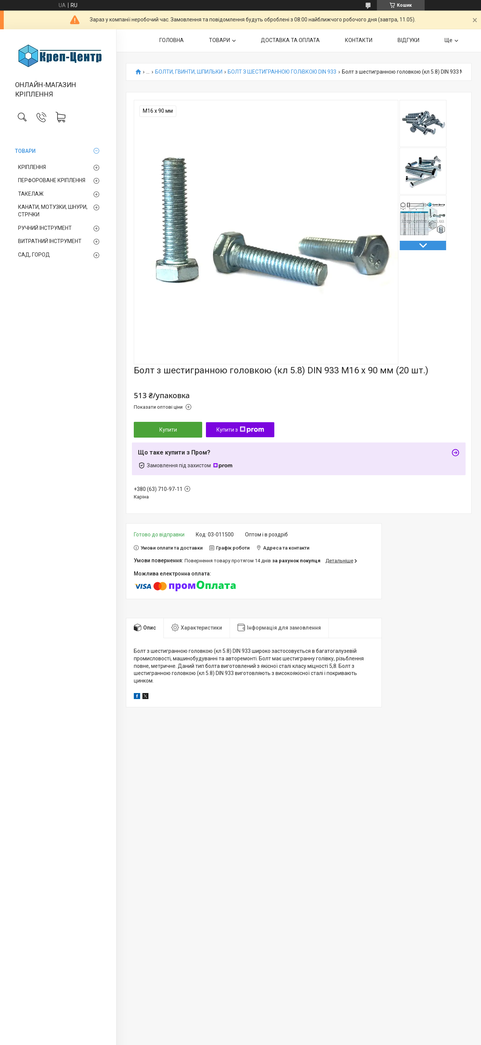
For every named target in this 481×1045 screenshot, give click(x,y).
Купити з (240, 429)
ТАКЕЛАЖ (31, 194)
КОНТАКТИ (358, 40)
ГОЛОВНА (171, 40)
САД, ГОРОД (34, 255)
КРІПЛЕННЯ (32, 167)
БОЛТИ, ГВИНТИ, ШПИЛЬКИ (188, 72)
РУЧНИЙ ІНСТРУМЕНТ (45, 228)
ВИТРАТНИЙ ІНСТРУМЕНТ (50, 241)
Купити (168, 430)
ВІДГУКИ (408, 40)
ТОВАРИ (25, 151)
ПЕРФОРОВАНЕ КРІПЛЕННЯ (51, 180)
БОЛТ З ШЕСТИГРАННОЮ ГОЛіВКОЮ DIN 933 (282, 72)
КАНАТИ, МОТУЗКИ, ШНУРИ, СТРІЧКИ (53, 210)
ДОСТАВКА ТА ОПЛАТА (290, 40)
